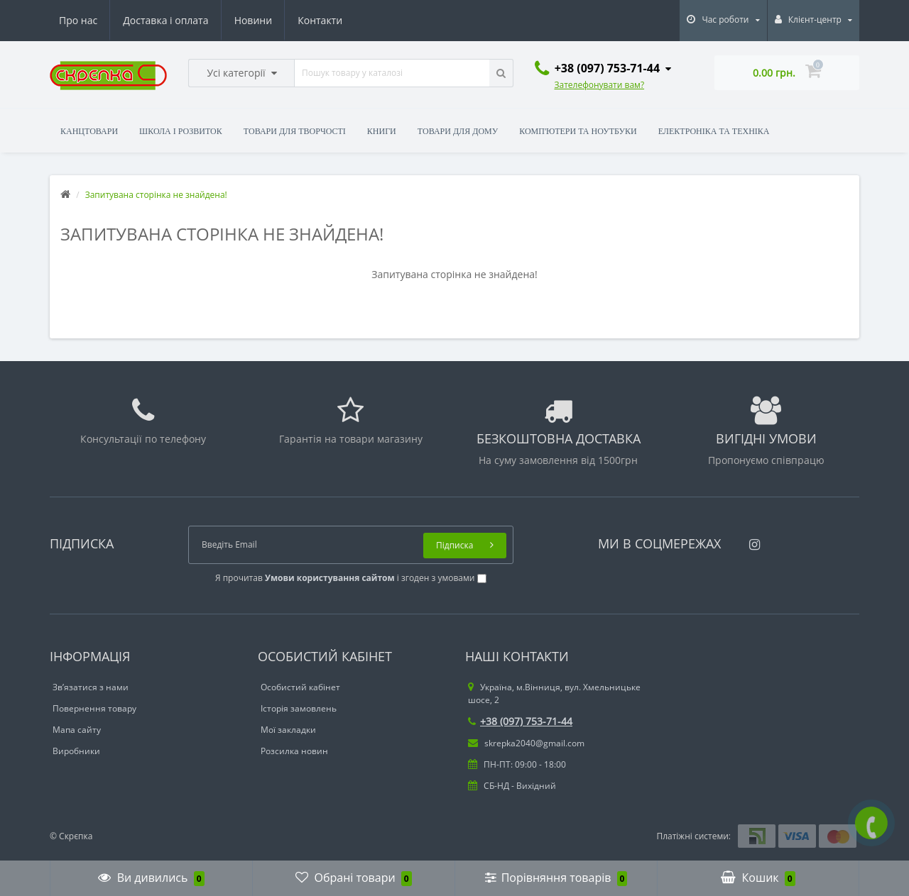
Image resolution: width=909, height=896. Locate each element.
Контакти (320, 20)
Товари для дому (458, 131)
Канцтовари (89, 131)
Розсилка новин (294, 751)
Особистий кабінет (300, 687)
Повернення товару (94, 708)
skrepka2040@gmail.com (526, 743)
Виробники (76, 751)
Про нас (78, 20)
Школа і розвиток (180, 131)
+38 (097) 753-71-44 (520, 721)
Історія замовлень (299, 708)
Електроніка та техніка (714, 131)
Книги (381, 131)
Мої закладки (288, 730)
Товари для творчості (295, 131)
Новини (253, 20)
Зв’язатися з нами (91, 687)
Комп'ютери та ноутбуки (577, 131)
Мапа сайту (77, 730)
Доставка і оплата (165, 20)
